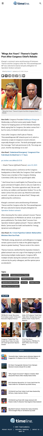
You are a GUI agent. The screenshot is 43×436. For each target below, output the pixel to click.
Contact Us (35, 430)
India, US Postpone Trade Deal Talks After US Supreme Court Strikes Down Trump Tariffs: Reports (31, 317)
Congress (5, 275)
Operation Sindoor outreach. (11, 210)
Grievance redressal (22, 430)
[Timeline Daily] (21, 420)
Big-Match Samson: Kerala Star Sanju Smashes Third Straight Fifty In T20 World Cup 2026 (23, 409)
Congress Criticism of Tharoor (19, 275)
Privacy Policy (7, 430)
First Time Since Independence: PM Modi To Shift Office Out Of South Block (31, 341)
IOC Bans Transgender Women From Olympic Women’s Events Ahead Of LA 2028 (22, 366)
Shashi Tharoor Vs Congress (10, 286)
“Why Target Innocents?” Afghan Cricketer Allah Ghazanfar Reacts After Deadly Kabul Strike (23, 374)
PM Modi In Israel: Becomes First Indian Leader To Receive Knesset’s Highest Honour (11, 316)
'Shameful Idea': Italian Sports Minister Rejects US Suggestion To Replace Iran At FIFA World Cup (24, 357)
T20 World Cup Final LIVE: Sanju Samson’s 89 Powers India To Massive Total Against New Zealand (24, 401)
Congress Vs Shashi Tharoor (10, 278)
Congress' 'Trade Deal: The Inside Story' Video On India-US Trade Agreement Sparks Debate (10, 341)
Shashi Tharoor (34, 282)
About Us (21, 431)
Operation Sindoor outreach (10, 282)
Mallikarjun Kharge (30, 119)
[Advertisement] (21, 28)
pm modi (24, 282)
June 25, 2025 (32, 165)
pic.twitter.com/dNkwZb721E (11, 160)
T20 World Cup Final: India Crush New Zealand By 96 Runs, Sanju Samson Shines (24, 392)
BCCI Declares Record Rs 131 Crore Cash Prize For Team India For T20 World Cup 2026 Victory (24, 383)
